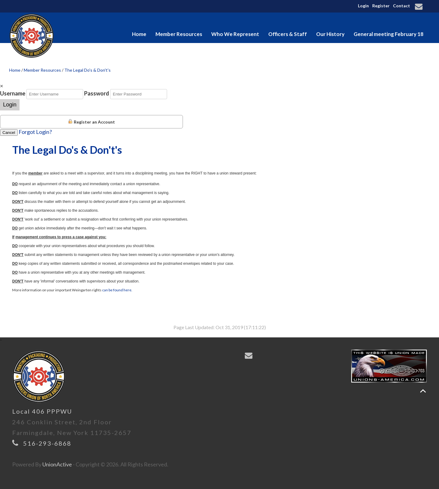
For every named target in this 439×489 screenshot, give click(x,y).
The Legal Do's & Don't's (87, 70)
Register (381, 5)
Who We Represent (235, 34)
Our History (330, 34)
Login (363, 5)
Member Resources (178, 34)
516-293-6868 (47, 443)
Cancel (8, 132)
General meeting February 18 (388, 34)
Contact (401, 5)
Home (139, 34)
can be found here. (117, 290)
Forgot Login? (35, 131)
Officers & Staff (287, 34)
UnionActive (57, 464)
